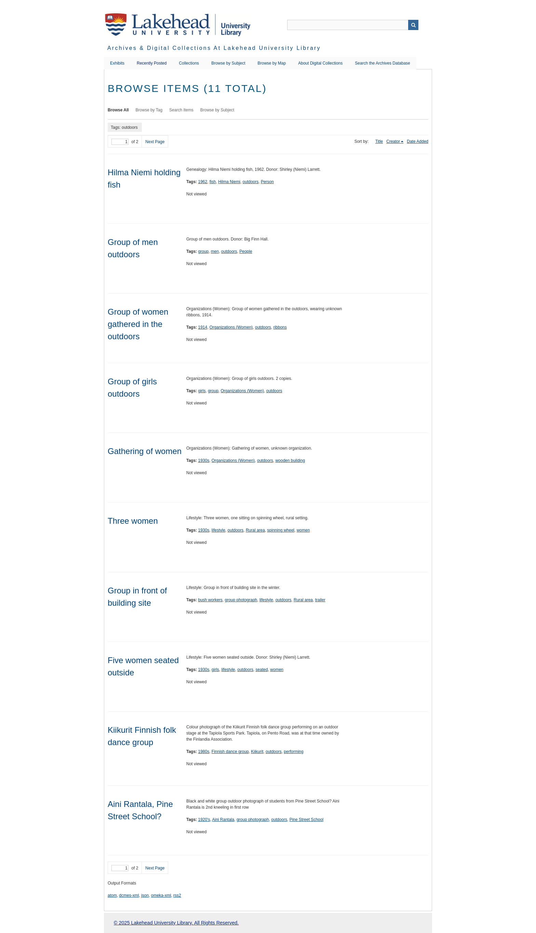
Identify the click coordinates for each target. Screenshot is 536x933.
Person (267, 181)
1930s (203, 460)
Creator (393, 141)
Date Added (417, 141)
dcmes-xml (129, 895)
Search (413, 25)
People (245, 251)
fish (213, 181)
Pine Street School (306, 819)
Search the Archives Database (382, 63)
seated (262, 669)
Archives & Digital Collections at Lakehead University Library (214, 48)
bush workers (210, 600)
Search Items (181, 110)
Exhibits (117, 63)
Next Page (154, 141)
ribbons (279, 327)
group (203, 251)
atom (112, 895)
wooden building (290, 460)
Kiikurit (257, 751)
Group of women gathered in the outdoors (138, 324)
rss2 (177, 895)
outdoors (251, 181)
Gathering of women (145, 451)
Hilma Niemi (229, 181)
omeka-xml (161, 895)
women (303, 530)
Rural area (255, 530)
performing (293, 751)
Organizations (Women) (231, 327)
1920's (204, 819)
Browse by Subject (228, 63)
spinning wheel (280, 530)
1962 (202, 181)
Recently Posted (151, 63)
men (215, 251)
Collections (189, 63)
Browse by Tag (149, 110)
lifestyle (218, 530)
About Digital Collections (320, 63)
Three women (133, 520)
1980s (203, 751)
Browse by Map (272, 63)
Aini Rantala (223, 819)
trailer (320, 600)
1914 (202, 327)
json (145, 895)
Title (379, 141)
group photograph (241, 600)
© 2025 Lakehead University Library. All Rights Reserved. (176, 922)
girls (201, 390)
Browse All (118, 110)
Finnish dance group (230, 751)
